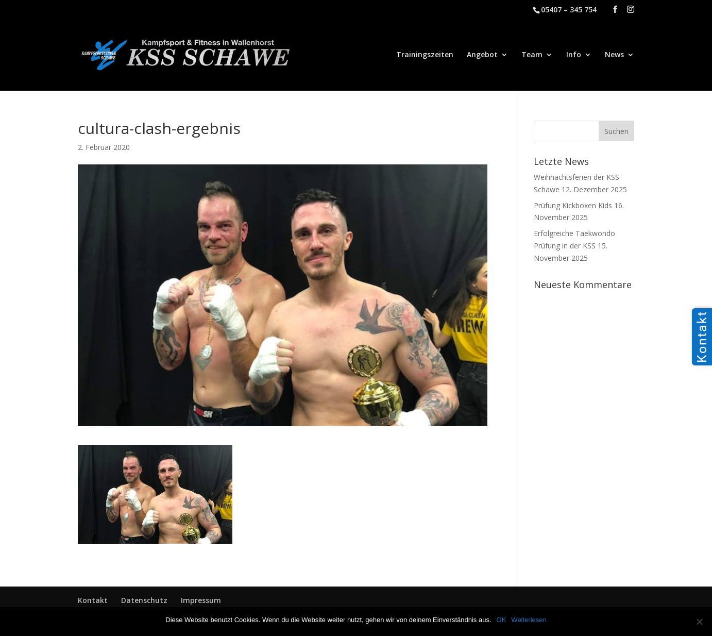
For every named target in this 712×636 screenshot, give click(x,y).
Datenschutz (144, 600)
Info (573, 55)
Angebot (482, 55)
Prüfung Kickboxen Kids (573, 205)
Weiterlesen (528, 620)
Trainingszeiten (424, 55)
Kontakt (93, 600)
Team (532, 55)
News (614, 55)
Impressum (201, 600)
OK (501, 620)
